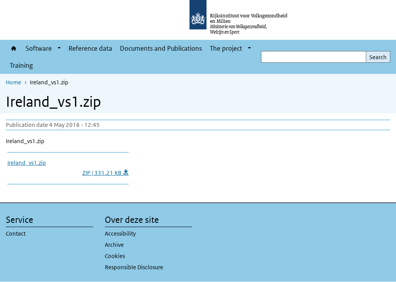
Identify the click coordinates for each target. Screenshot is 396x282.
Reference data (90, 48)
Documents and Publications (161, 48)
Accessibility (120, 233)
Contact (16, 233)
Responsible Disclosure (134, 267)
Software (39, 48)
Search (378, 57)
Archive (114, 244)
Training (21, 65)
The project (226, 48)
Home (14, 48)
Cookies (115, 256)
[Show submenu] (59, 48)
